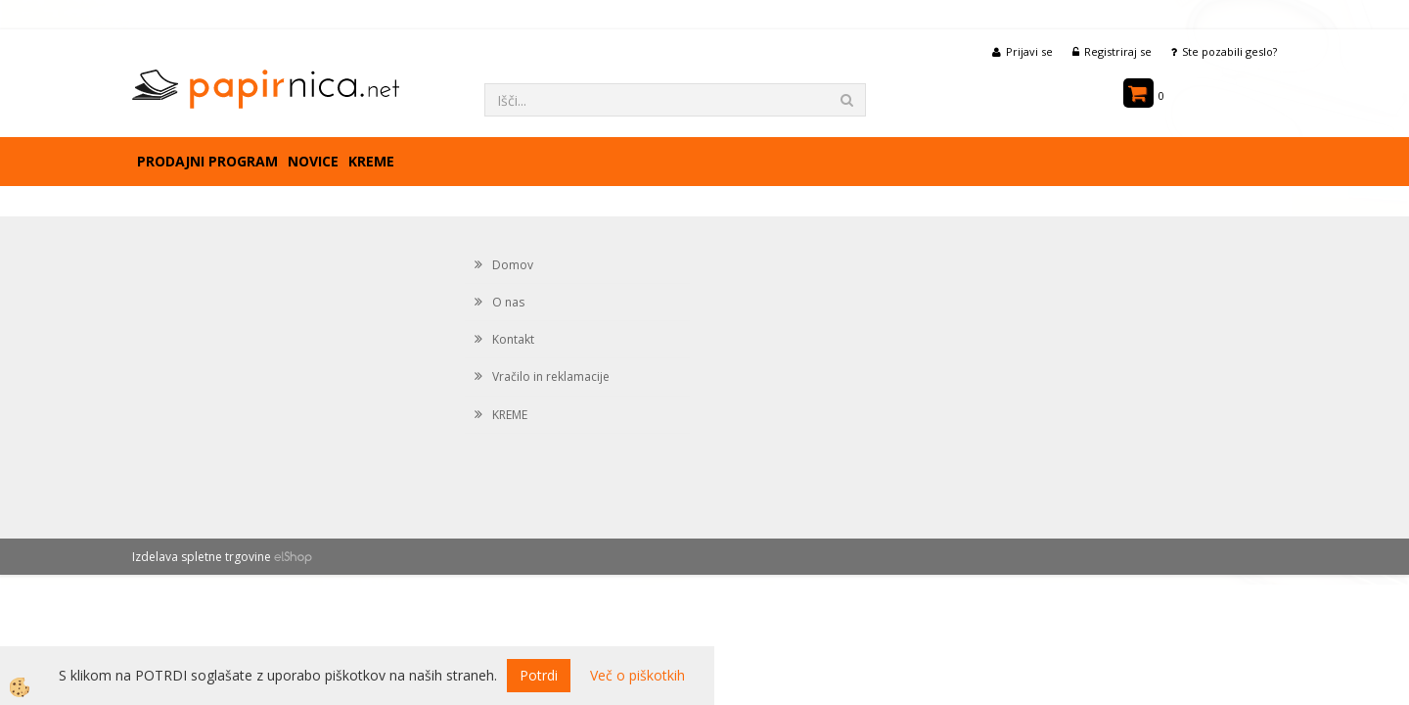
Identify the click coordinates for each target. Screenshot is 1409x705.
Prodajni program (207, 161)
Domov (512, 265)
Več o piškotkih (637, 675)
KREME (371, 161)
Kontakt (513, 339)
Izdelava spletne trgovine (201, 556)
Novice (313, 161)
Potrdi (539, 675)
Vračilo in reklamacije (551, 376)
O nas (508, 302)
